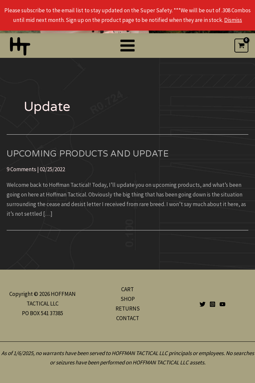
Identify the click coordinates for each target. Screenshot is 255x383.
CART (127, 289)
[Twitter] (203, 304)
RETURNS (128, 308)
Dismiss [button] (233, 20)
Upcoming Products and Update (88, 154)
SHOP (128, 299)
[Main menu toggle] (127, 45)
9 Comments (21, 169)
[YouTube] (222, 304)
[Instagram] (212, 304)
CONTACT (127, 318)
